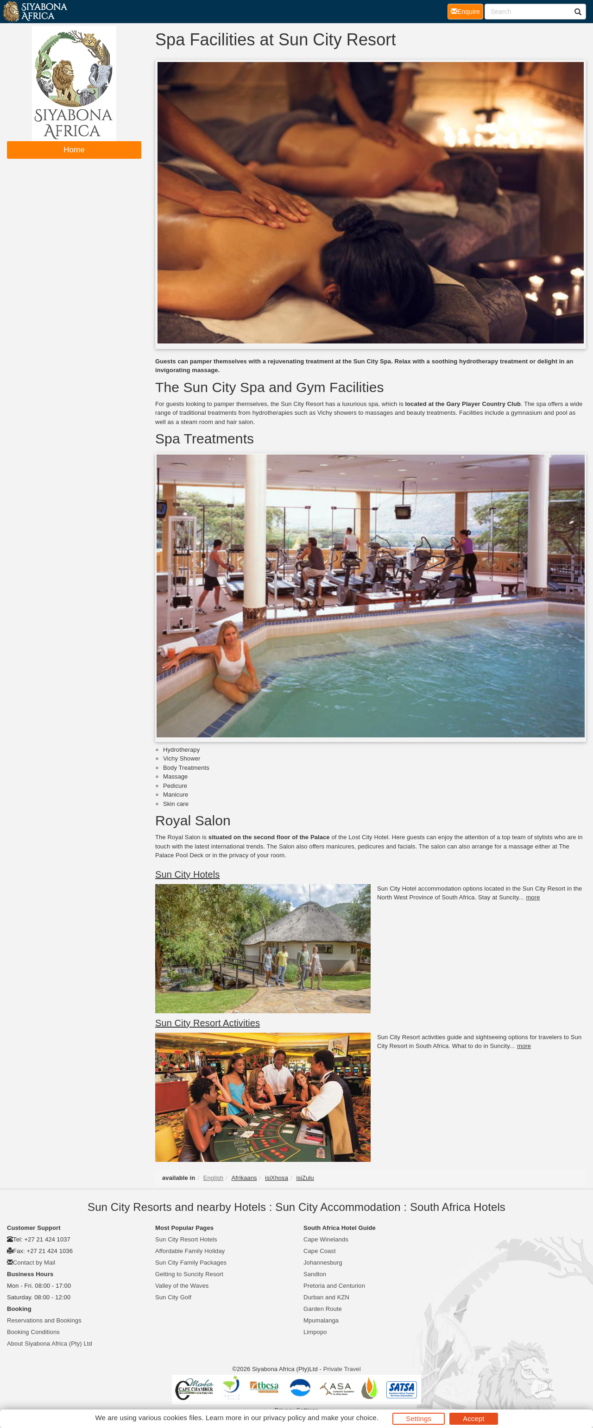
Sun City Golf (173, 1297)
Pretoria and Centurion (334, 1285)
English (213, 1177)
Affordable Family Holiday (190, 1250)
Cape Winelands (325, 1239)
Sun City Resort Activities (207, 1023)
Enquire (467, 10)
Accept (473, 1418)
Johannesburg (322, 1262)
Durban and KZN (326, 1297)
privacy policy (284, 1418)
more (533, 897)
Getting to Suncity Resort (189, 1274)
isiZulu (305, 1177)
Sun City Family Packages (191, 1262)
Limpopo (315, 1331)
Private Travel (342, 1369)
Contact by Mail (34, 1262)
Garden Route (322, 1308)
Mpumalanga (321, 1320)
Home (74, 149)
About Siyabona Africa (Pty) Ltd (49, 1343)
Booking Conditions (33, 1331)
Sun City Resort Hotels (186, 1239)
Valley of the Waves (181, 1285)
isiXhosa (276, 1177)
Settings (418, 1418)
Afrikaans (244, 1177)
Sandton (314, 1274)
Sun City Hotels (187, 874)
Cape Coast (319, 1250)
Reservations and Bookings (44, 1320)
